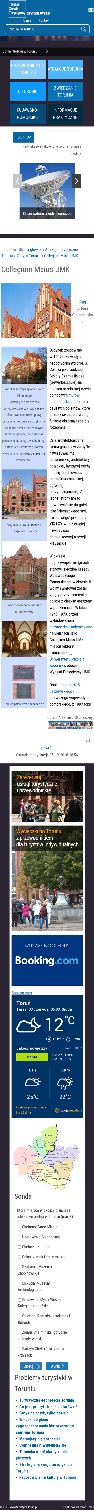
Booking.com (22, 992)
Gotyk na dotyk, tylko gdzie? (43, 1413)
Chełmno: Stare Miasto (40, 1227)
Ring (82, 302)
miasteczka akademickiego (71, 627)
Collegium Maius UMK (61, 255)
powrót (47, 748)
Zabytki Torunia (28, 255)
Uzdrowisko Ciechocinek (41, 1237)
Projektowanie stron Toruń (78, 1507)
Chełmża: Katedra (36, 1246)
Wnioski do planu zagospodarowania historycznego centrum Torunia (45, 1426)
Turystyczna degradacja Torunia (46, 1400)
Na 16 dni (22, 1112)
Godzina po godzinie (30, 1107)
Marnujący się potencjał (39, 1439)
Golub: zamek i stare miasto (43, 1257)
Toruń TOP (23, 137)
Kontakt (44, 20)
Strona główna (30, 249)
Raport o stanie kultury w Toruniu (47, 1477)
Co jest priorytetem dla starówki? (48, 1406)
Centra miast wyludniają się (42, 1445)
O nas (27, 20)
